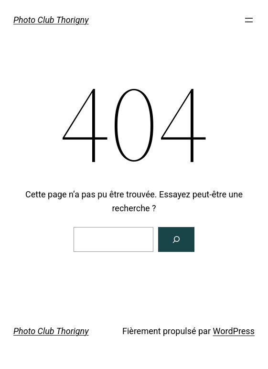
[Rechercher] (176, 239)
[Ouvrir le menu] (249, 20)
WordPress (233, 331)
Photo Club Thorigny (50, 20)
